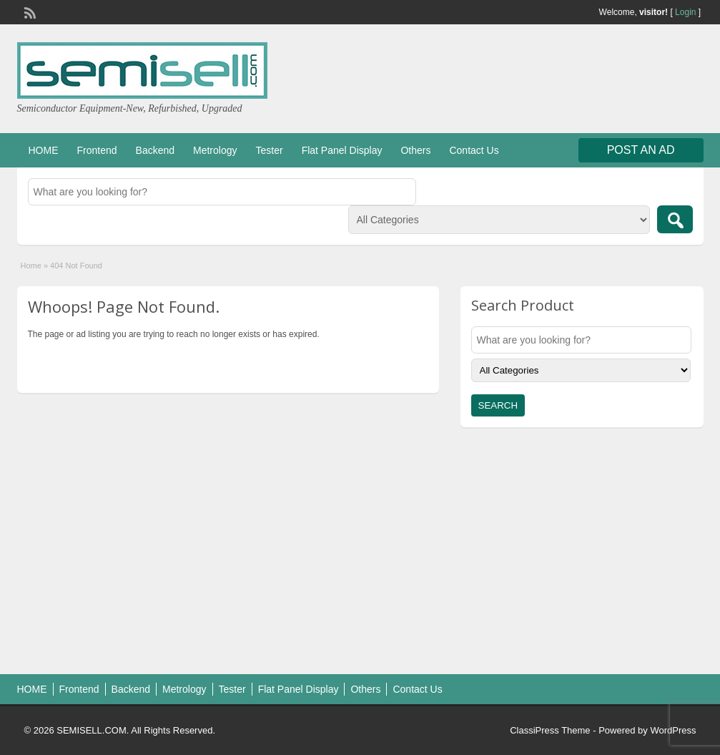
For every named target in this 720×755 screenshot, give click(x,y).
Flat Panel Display (342, 150)
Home (31, 265)
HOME (44, 150)
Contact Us (473, 150)
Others (415, 150)
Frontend (97, 150)
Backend (155, 150)
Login (685, 12)
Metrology (215, 150)
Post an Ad (641, 150)
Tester (269, 150)
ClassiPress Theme (550, 730)
